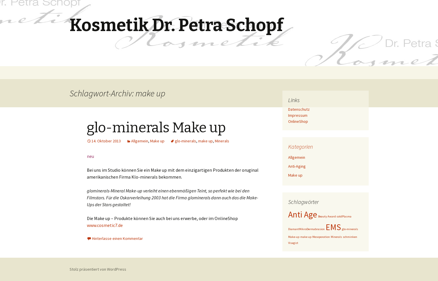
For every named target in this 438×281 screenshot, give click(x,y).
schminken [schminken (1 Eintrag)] (350, 237)
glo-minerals (185, 141)
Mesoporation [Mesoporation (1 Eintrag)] (321, 237)
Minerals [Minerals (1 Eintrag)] (336, 237)
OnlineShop (298, 121)
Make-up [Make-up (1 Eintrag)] (293, 237)
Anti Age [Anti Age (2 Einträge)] (302, 214)
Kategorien (300, 146)
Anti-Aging (297, 166)
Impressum (297, 115)
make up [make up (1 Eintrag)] (305, 237)
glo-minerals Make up (156, 127)
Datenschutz (299, 109)
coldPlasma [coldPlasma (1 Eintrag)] (344, 216)
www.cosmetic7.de (105, 225)
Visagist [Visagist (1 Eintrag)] (293, 243)
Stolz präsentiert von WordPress (98, 269)
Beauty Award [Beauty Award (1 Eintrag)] (327, 216)
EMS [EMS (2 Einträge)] (333, 227)
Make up (157, 141)
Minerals (222, 141)
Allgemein (139, 141)
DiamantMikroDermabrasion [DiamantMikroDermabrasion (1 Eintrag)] (306, 229)
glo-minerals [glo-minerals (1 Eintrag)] (350, 229)
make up (205, 141)
